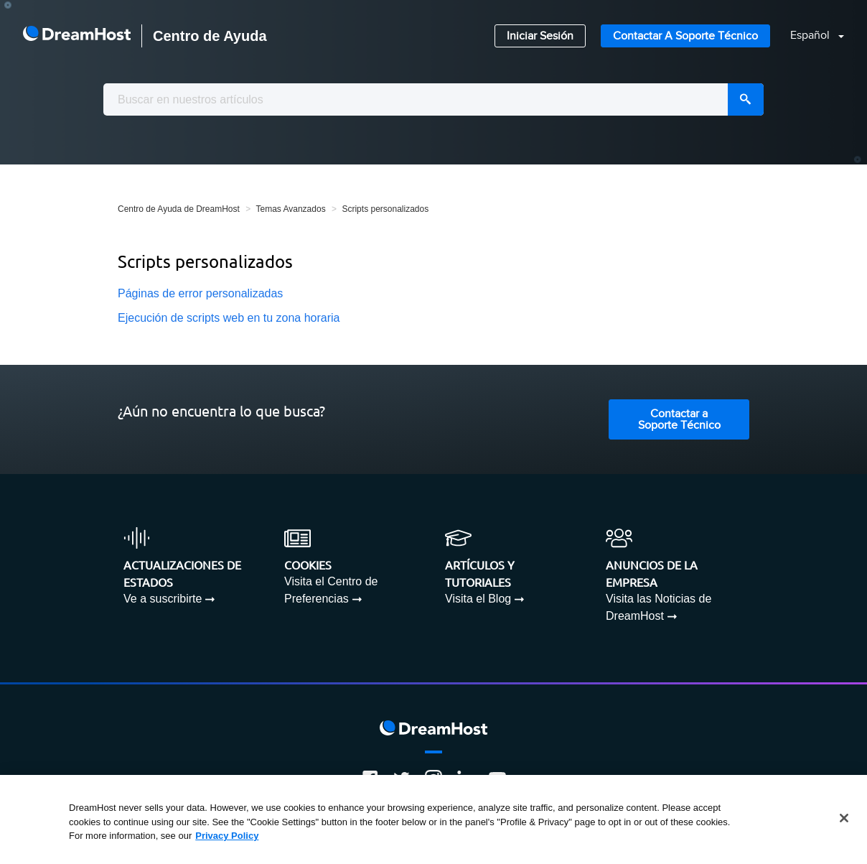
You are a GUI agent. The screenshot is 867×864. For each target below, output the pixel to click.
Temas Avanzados (290, 209)
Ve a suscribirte (162, 599)
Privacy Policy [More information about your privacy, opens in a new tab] (226, 835)
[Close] (844, 818)
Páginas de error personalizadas (200, 293)
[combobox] (433, 99)
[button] (808, 36)
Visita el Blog (478, 599)
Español (811, 35)
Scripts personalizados (385, 209)
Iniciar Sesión (540, 36)
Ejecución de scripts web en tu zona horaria (229, 318)
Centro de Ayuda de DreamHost (179, 209)
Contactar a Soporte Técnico (685, 36)
